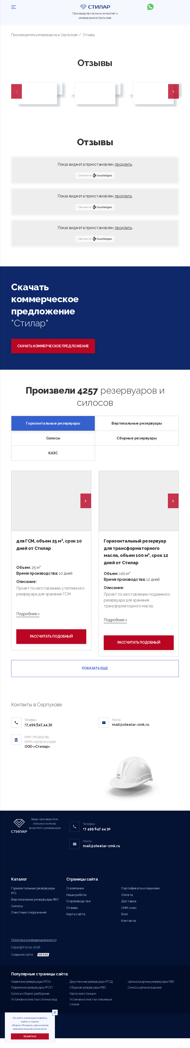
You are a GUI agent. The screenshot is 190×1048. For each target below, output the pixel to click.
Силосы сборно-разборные (30, 1003)
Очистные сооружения (28, 922)
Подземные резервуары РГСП (31, 997)
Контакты (128, 930)
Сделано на (95, 175)
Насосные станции (82, 1003)
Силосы (17, 916)
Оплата (127, 904)
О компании (75, 898)
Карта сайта (75, 924)
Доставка (128, 911)
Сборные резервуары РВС (87, 997)
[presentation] (85, 501)
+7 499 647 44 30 (97, 838)
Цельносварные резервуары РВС (151, 991)
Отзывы (72, 917)
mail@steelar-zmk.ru (130, 734)
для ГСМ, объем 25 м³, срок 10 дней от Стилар (50, 545)
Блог (124, 924)
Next (173, 91)
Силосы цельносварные (144, 997)
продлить (123, 164)
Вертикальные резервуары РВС (35, 909)
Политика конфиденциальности (33, 949)
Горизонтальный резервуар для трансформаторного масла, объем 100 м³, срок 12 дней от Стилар (137, 556)
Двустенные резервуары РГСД (91, 991)
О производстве (78, 911)
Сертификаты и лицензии (140, 898)
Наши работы (76, 904)
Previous (16, 91)
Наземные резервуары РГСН (31, 991)
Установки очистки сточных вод (34, 1009)
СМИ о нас (129, 917)
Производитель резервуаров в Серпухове (44, 35)
